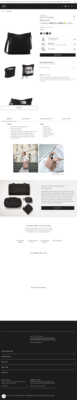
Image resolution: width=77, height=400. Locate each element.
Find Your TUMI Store (36, 342)
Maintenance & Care (46, 118)
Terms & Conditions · (38, 395)
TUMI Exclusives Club (7, 351)
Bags (3, 11)
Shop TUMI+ (57, 208)
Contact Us (4, 372)
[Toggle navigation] (75, 6)
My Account (4, 361)
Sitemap (52, 395)
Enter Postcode (44, 67)
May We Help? (66, 118)
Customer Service (6, 356)
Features (9, 118)
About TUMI (4, 367)
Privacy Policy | (46, 395)
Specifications (26, 118)
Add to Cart (57, 55)
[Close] (75, 2)
